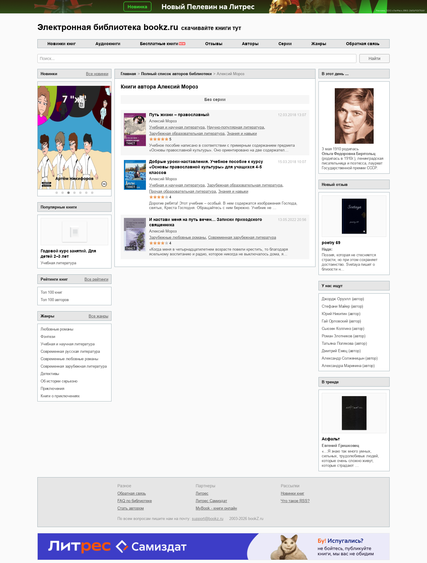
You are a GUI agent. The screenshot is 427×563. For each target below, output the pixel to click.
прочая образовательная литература (182, 191)
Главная (128, 74)
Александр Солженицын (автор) (349, 358)
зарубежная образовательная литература (186, 133)
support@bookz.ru (207, 518)
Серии (285, 43)
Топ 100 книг (51, 292)
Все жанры (98, 316)
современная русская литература (70, 351)
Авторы (250, 43)
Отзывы (213, 43)
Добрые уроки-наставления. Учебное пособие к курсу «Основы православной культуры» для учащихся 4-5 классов (206, 167)
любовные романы (57, 329)
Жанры (318, 43)
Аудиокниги (107, 43)
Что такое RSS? (295, 501)
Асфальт (331, 439)
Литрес (202, 493)
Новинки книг (61, 43)
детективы (50, 373)
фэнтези (48, 336)
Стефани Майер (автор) (342, 306)
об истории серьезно (59, 381)
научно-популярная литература (235, 127)
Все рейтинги (96, 279)
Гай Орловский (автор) (341, 321)
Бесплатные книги (159, 43)
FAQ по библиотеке (134, 501)
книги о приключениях (60, 396)
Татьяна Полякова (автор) (344, 343)
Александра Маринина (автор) (348, 365)
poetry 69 (331, 242)
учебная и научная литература (67, 344)
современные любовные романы (69, 359)
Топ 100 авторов (55, 300)
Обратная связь (363, 43)
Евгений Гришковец (340, 445)
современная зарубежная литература (73, 366)
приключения (52, 388)
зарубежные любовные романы (177, 237)
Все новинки (97, 74)
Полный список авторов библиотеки (176, 74)
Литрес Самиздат (211, 501)
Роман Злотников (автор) (343, 336)
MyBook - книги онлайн (216, 508)
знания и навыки (242, 133)
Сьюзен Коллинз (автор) (343, 328)
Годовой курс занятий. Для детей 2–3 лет (68, 254)
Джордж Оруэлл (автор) (343, 299)
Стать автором (130, 508)
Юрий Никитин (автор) (341, 313)
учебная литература (58, 263)
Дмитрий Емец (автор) (341, 351)
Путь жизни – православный (179, 114)
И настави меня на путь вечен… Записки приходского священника (205, 222)
